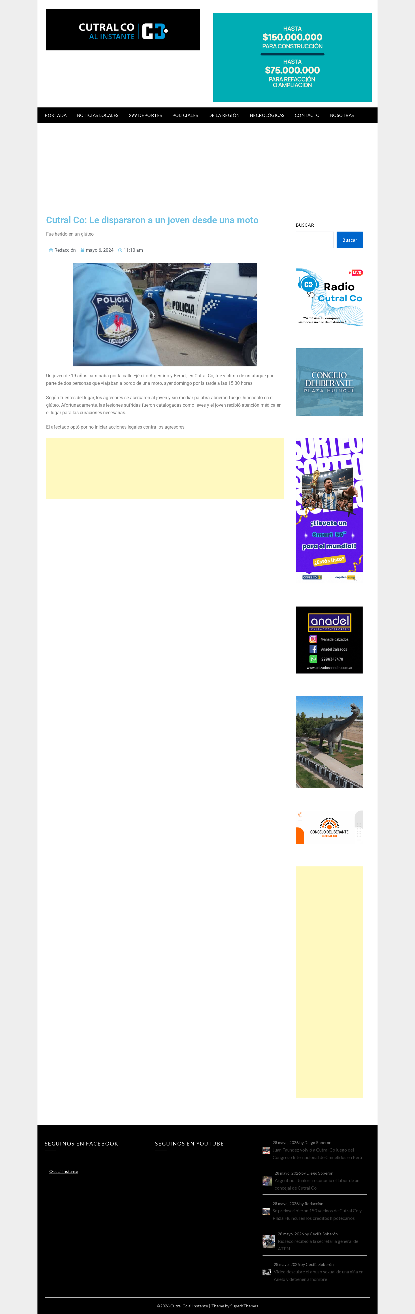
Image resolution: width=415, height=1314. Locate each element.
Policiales (185, 115)
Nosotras (342, 115)
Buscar (305, 225)
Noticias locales (98, 115)
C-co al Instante (63, 1171)
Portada (56, 115)
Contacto (307, 115)
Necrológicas (267, 115)
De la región (224, 115)
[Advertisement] (207, 166)
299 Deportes (145, 115)
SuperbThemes (244, 1305)
